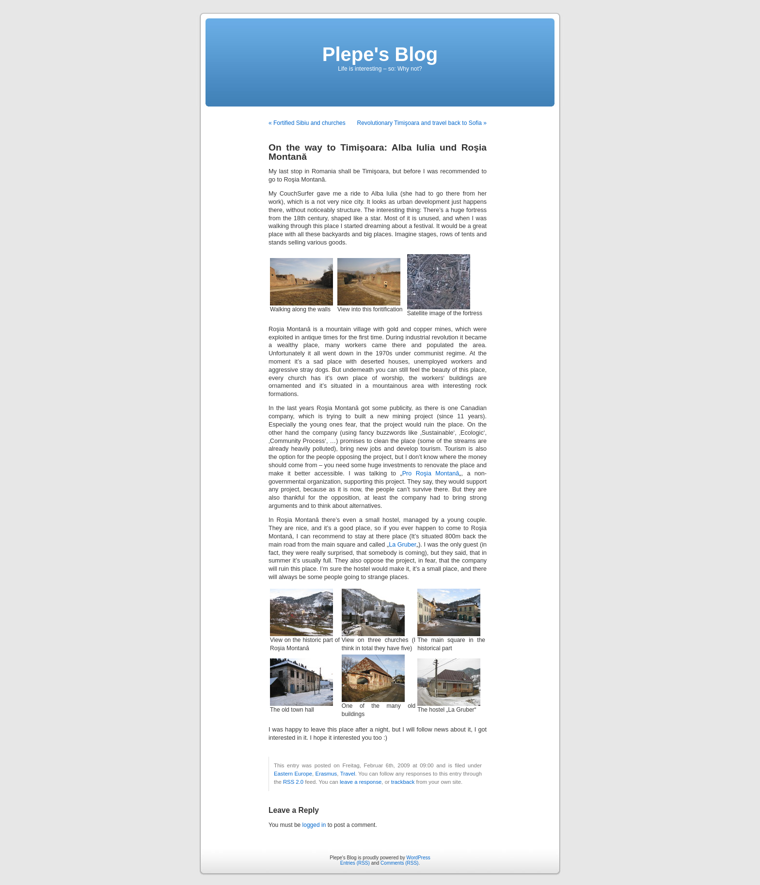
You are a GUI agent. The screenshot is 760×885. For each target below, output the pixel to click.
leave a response (360, 782)
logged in (314, 825)
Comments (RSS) (399, 863)
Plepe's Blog (380, 54)
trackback (402, 782)
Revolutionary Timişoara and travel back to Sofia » (422, 123)
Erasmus (326, 774)
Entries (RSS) (355, 863)
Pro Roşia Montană (430, 473)
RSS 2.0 (293, 782)
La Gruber (402, 544)
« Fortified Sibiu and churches (307, 123)
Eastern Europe (293, 774)
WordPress (418, 857)
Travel (347, 774)
